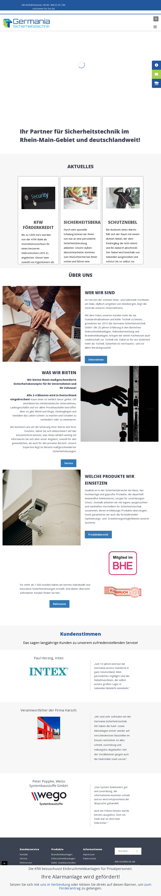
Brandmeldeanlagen (61, 854)
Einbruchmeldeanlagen (63, 858)
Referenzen (26, 862)
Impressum (89, 854)
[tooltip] (156, 65)
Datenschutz (89, 858)
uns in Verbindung (55, 884)
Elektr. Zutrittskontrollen (63, 862)
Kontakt (24, 854)
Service (23, 858)
